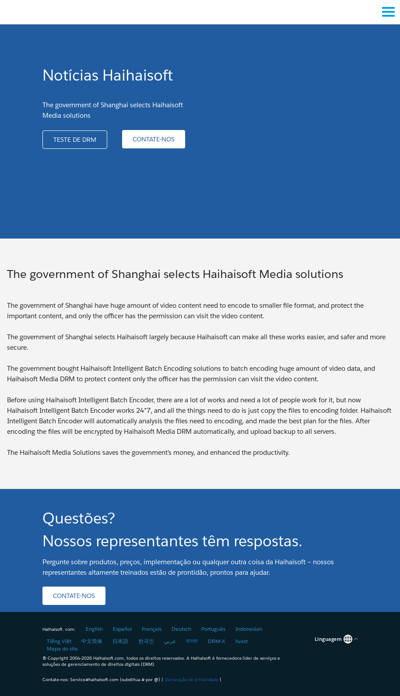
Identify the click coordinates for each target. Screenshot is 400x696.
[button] (74, 139)
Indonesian (248, 629)
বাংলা (192, 641)
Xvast (241, 641)
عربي (170, 641)
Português (213, 629)
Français (151, 629)
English (94, 629)
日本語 (120, 641)
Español (122, 629)
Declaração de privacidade (191, 679)
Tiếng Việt (59, 641)
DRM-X (216, 641)
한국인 (146, 641)
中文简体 (91, 641)
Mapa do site (62, 648)
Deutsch (181, 629)
